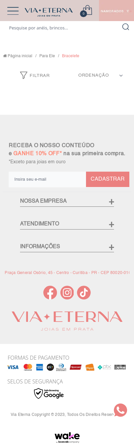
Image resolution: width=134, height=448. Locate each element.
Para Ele (47, 56)
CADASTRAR (108, 179)
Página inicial (20, 56)
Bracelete (70, 56)
